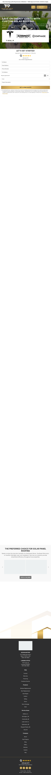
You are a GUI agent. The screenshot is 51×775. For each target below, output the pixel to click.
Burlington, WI (25, 716)
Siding (25, 699)
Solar (25, 706)
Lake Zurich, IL (25, 721)
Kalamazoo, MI (25, 724)
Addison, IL (25, 714)
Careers (25, 750)
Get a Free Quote (42, 7)
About (25, 736)
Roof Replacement (25, 691)
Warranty (25, 676)
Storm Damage (25, 704)
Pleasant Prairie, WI (25, 727)
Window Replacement (25, 688)
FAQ (25, 752)
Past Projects (25, 739)
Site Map (29, 771)
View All (25, 729)
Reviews (25, 747)
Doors (25, 701)
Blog (25, 742)
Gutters (25, 696)
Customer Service (25, 681)
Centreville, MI (25, 719)
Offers (25, 744)
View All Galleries (26, 577)
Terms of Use (44, 92)
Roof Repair (25, 693)
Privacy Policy (5, 93)
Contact (25, 673)
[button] (2, 567)
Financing (25, 678)
